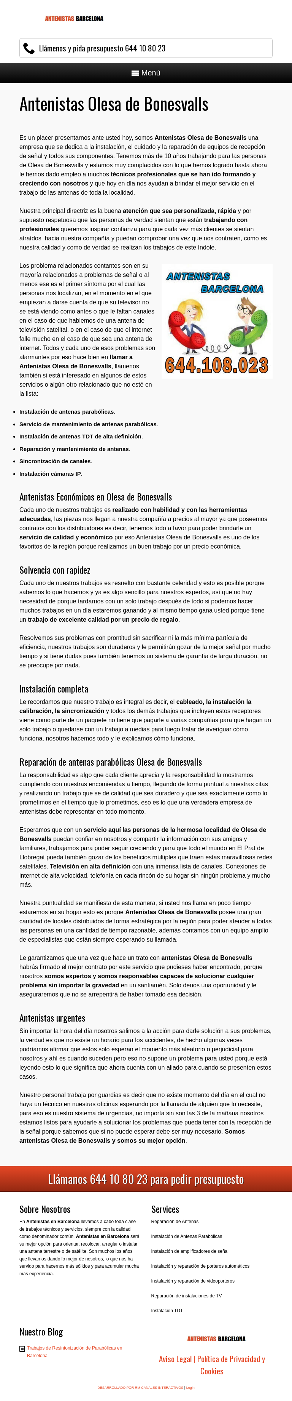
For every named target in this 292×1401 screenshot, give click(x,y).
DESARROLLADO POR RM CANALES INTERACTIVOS (140, 1388)
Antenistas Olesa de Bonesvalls (65, 366)
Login (190, 1388)
